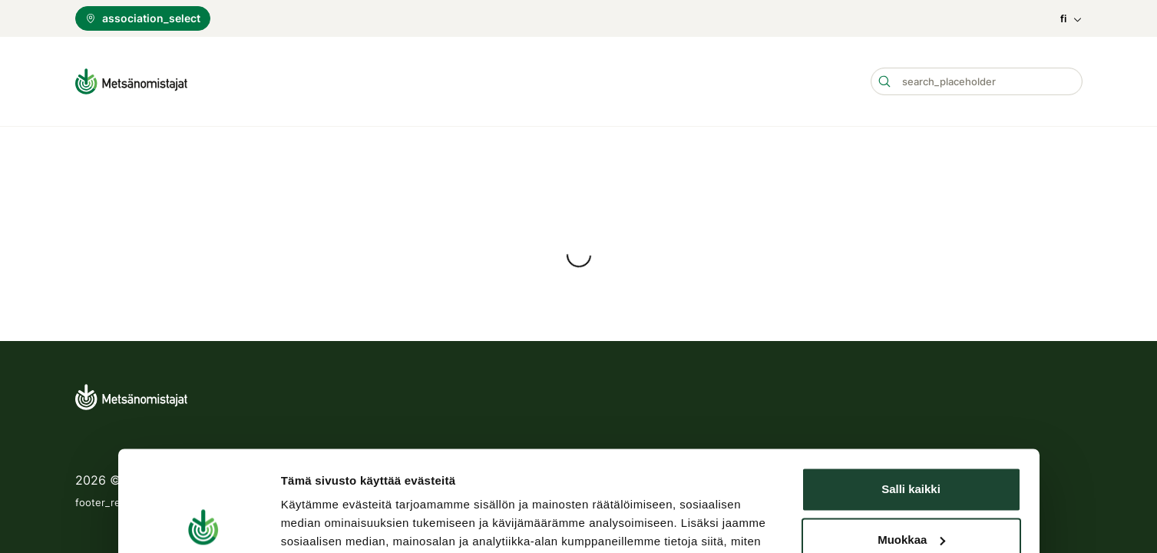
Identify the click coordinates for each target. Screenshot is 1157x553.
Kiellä (910, 431)
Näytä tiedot (314, 462)
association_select (142, 18)
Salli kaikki (910, 330)
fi (1071, 19)
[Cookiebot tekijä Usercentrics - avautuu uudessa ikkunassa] (204, 462)
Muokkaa (911, 380)
